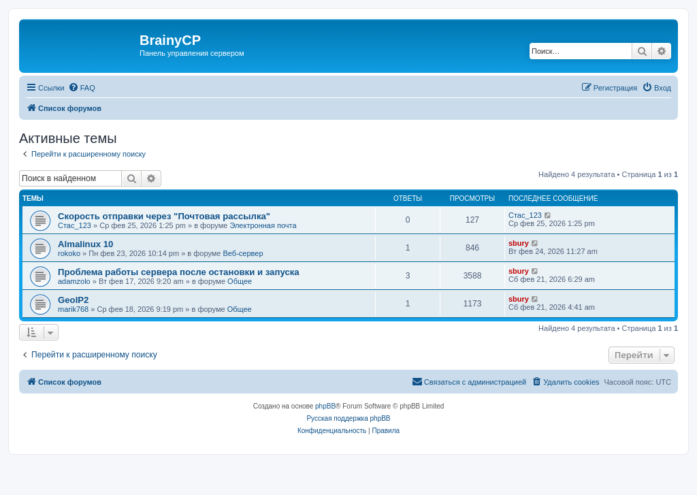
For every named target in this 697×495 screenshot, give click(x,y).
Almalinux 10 (85, 244)
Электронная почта (262, 225)
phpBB (325, 406)
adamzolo (74, 281)
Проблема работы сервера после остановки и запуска (178, 272)
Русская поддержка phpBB (348, 418)
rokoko (69, 253)
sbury (518, 243)
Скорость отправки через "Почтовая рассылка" (164, 216)
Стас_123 (74, 225)
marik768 (73, 309)
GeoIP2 (73, 300)
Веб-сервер (243, 253)
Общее (239, 281)
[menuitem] (81, 88)
